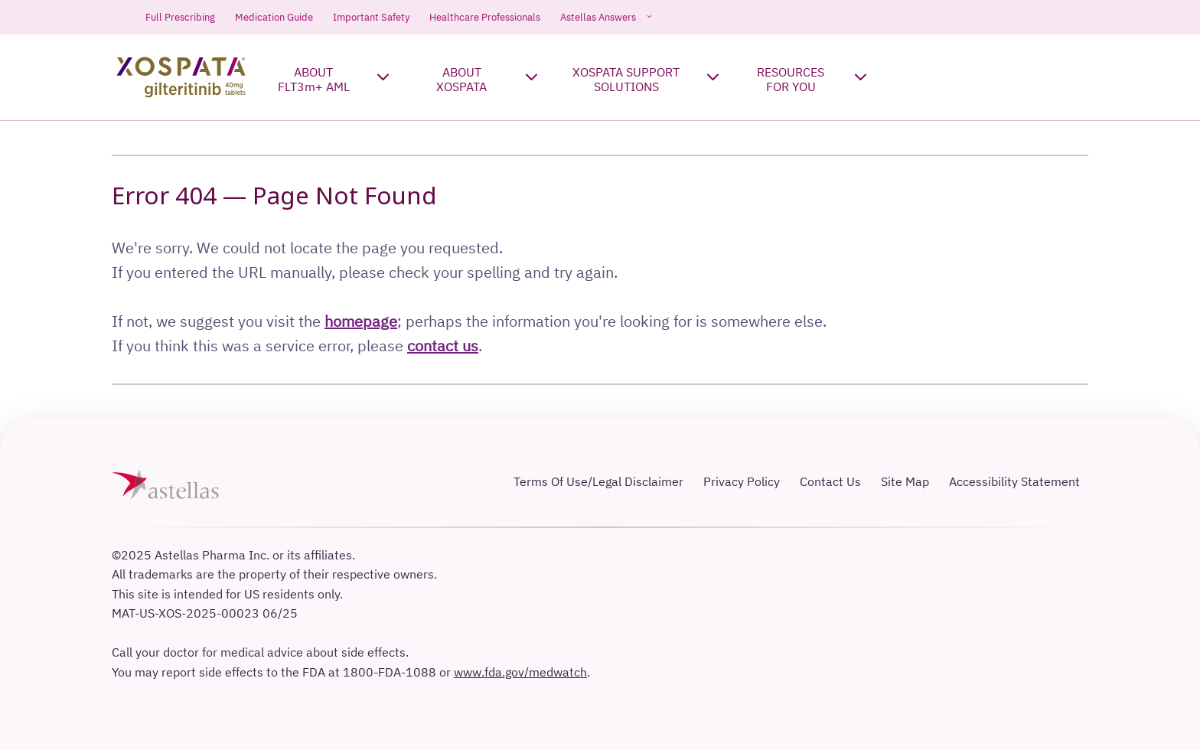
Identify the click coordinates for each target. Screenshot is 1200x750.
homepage (360, 321)
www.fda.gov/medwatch (520, 672)
